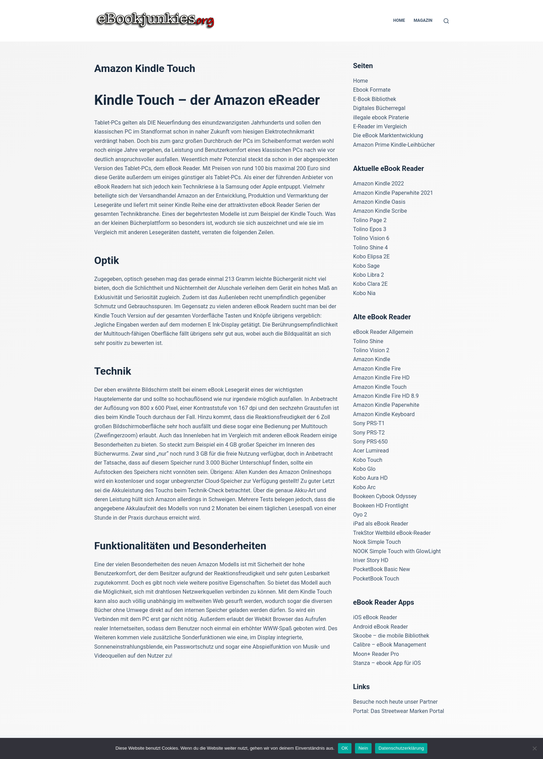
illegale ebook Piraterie (381, 117)
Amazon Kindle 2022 (378, 183)
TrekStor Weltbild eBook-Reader (392, 533)
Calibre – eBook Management (389, 644)
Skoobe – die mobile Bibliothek (391, 635)
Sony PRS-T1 (369, 423)
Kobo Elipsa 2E (371, 256)
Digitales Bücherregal (379, 108)
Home (399, 20)
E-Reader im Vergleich (380, 126)
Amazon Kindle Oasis (379, 202)
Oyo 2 (360, 514)
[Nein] (534, 748)
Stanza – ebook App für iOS (387, 663)
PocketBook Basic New (381, 569)
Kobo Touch (368, 460)
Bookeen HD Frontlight (381, 505)
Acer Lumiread (371, 450)
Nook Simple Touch (377, 542)
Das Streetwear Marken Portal (407, 711)
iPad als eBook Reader (380, 523)
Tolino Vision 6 (371, 238)
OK (344, 748)
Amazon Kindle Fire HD (381, 377)
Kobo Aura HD (370, 478)
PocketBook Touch (376, 578)
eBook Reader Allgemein (383, 332)
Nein (363, 748)
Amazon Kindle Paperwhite (386, 405)
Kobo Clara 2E (370, 284)
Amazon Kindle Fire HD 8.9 (386, 396)
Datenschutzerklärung (401, 748)
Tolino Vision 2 (371, 350)
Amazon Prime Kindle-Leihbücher (394, 144)
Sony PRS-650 (370, 441)
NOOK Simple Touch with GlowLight (397, 551)
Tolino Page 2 (370, 220)
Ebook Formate (372, 89)
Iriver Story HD (371, 560)
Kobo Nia (364, 293)
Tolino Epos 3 (369, 229)
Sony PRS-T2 (369, 432)
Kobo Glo (364, 469)
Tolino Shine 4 (370, 247)
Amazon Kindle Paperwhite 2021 (393, 193)
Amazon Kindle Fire (377, 368)
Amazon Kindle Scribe (380, 211)
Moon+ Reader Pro (376, 654)
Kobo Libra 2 (368, 275)
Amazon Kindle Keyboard (384, 414)
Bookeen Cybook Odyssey (385, 496)
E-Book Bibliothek (374, 99)
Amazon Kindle (371, 359)
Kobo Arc (364, 487)
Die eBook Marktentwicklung (388, 135)
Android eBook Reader (380, 626)
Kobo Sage (366, 266)
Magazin (422, 20)
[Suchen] (446, 21)
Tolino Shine (368, 341)
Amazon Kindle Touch (380, 387)
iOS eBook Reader (375, 617)
